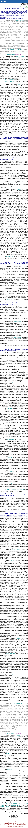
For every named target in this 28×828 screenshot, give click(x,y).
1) (5, 256)
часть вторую (9, 256)
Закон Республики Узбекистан (14, 8)
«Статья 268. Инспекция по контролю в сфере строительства (14, 494)
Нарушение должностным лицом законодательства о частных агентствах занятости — (14, 268)
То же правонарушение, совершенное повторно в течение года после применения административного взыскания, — (14, 368)
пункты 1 (15, 803)
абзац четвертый (9, 79)
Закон (19, 638)
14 (21, 805)
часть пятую (10, 674)
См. (6, 54)
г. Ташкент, (14, 815)
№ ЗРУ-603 (14, 817)
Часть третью (16, 549)
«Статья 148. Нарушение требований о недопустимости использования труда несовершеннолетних (14, 139)
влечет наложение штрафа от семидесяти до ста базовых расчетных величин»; (14, 318)
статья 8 (2, 806)
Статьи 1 (7, 803)
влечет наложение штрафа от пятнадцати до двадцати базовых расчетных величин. (14, 285)
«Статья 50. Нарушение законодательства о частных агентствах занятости (14, 264)
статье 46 (9, 769)
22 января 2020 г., (14, 816)
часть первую (20, 20)
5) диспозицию (9, 337)
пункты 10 (13, 805)
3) (6, 299)
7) (5, 381)
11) (6, 471)
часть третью (20, 56)
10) (6, 457)
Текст (12, 560)
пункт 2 (8, 806)
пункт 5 (9, 457)
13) (6, 489)
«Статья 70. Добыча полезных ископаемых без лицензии (14, 350)
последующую (11, 54)
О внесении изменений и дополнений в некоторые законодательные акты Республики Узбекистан (14, 12)
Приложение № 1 (19, 703)
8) (5, 408)
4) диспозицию (9, 321)
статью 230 (9, 408)
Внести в (10, 20)
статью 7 (8, 753)
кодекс (19, 84)
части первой (17, 321)
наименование (11, 489)
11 (17, 805)
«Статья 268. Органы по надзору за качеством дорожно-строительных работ (14, 514)
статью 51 (10, 299)
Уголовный (11, 84)
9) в (6, 439)
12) (6, 483)
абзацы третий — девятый (13, 49)
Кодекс (19, 189)
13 (19, 805)
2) (5, 674)
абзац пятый (9, 81)
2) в (6, 769)
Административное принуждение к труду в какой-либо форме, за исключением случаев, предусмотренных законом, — (14, 307)
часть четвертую (10, 653)
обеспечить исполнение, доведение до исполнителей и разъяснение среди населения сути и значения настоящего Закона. (14, 797)
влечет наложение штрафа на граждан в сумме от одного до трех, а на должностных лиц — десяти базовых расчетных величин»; (14, 405)
